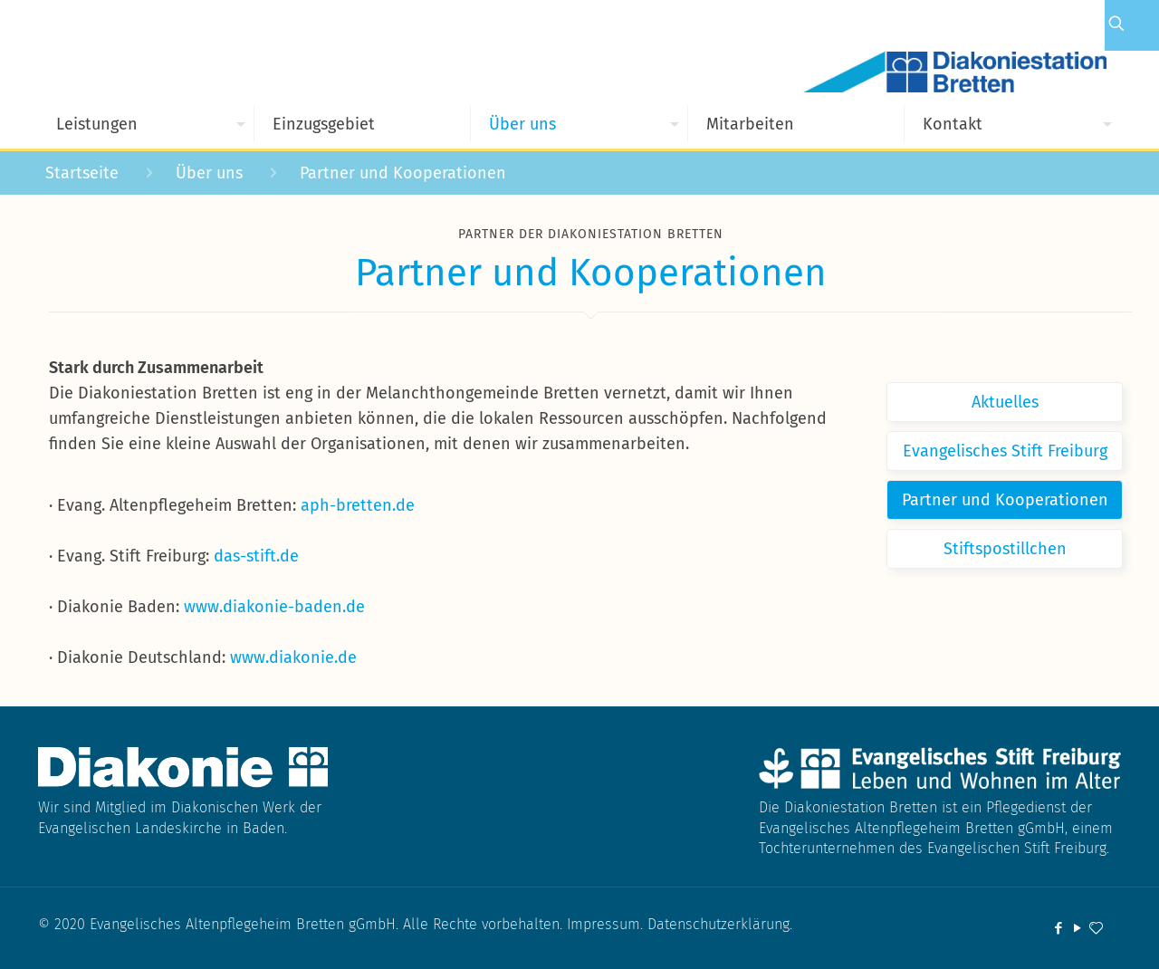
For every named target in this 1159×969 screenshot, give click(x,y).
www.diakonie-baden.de (274, 607)
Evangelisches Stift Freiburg (1005, 451)
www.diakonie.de (293, 657)
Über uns (209, 173)
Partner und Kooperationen (1005, 500)
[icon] (1096, 928)
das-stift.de (256, 556)
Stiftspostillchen (1005, 549)
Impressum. (607, 924)
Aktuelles (1005, 402)
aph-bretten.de (358, 505)
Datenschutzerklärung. (719, 924)
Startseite (82, 173)
